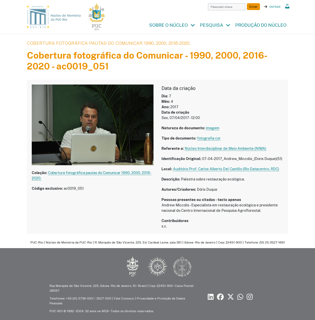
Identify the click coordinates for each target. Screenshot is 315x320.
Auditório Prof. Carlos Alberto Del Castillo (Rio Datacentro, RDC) (226, 169)
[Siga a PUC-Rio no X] (230, 297)
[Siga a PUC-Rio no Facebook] (220, 297)
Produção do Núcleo (260, 25)
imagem (212, 128)
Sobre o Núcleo (168, 25)
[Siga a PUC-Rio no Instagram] (250, 297)
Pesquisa (211, 25)
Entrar (275, 6)
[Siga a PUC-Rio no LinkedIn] (211, 297)
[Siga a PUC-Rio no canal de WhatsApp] (240, 297)
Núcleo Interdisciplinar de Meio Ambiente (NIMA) (225, 148)
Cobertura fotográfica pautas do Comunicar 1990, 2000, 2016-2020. (108, 43)
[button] (192, 25)
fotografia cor (209, 138)
